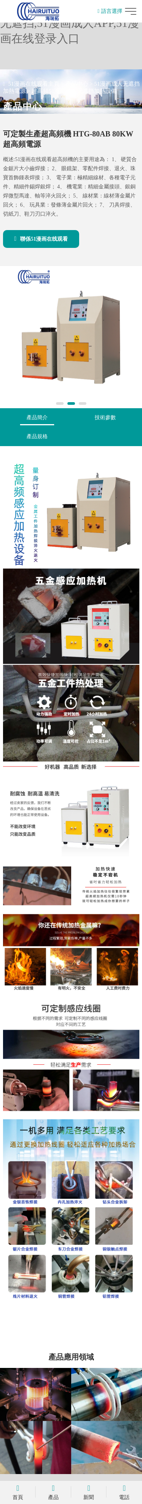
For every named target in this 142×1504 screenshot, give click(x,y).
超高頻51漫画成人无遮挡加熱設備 (74, 91)
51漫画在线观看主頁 (33, 84)
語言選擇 (109, 11)
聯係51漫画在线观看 (41, 238)
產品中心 (77, 84)
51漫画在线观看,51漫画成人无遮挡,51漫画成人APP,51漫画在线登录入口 (69, 23)
